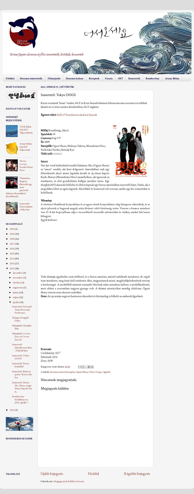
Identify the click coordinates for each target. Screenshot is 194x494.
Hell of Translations (68, 115)
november (18, 277)
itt (57, 153)
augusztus (18, 287)
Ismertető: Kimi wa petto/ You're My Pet (22, 374)
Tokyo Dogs (95, 372)
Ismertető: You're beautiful (20, 365)
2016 (12, 248)
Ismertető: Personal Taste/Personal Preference (22, 309)
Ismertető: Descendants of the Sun (26, 206)
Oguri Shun (81, 372)
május (16, 297)
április (16, 302)
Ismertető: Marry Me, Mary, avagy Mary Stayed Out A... (22, 387)
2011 (12, 410)
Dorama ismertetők (31, 78)
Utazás (109, 78)
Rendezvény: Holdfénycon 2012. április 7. (20, 399)
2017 (12, 243)
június (16, 292)
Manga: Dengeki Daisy (20, 319)
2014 (12, 258)
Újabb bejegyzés (52, 473)
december (18, 272)
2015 (12, 253)
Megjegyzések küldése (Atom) (69, 481)
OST (120, 78)
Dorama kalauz (74, 78)
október (17, 282)
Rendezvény (153, 78)
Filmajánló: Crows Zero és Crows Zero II (21, 336)
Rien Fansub (90, 115)
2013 (12, 263)
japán (72, 372)
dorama (54, 372)
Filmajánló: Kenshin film (21, 327)
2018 (12, 238)
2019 (12, 233)
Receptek (94, 78)
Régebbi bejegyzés (137, 473)
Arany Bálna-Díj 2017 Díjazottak (26, 146)
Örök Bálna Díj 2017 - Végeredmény (26, 129)
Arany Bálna (172, 78)
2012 (12, 268)
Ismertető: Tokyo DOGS (21, 357)
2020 (12, 229)
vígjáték (106, 372)
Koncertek (134, 78)
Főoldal (10, 78)
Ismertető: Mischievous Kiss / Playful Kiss (22, 347)
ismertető (63, 372)
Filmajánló (54, 78)
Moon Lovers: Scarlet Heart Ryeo (26, 165)
